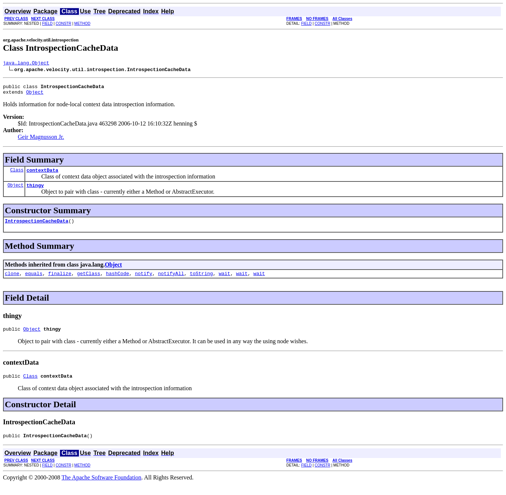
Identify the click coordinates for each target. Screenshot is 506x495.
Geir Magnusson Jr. (41, 140)
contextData (42, 174)
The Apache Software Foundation (101, 488)
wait (224, 281)
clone (12, 281)
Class (16, 174)
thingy (35, 190)
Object (34, 95)
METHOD (82, 23)
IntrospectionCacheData (37, 227)
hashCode (117, 281)
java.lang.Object (26, 63)
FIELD (47, 23)
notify (143, 281)
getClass (88, 281)
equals (34, 281)
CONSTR (63, 23)
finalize (59, 281)
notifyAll (171, 281)
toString (201, 281)
